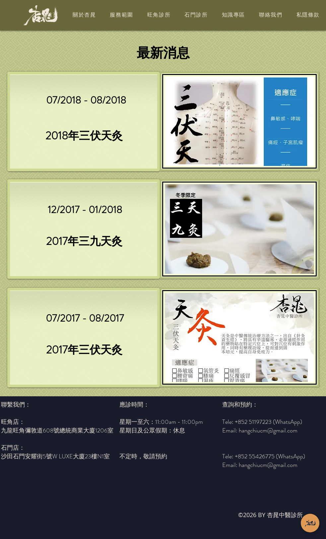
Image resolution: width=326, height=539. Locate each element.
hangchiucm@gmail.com (268, 465)
